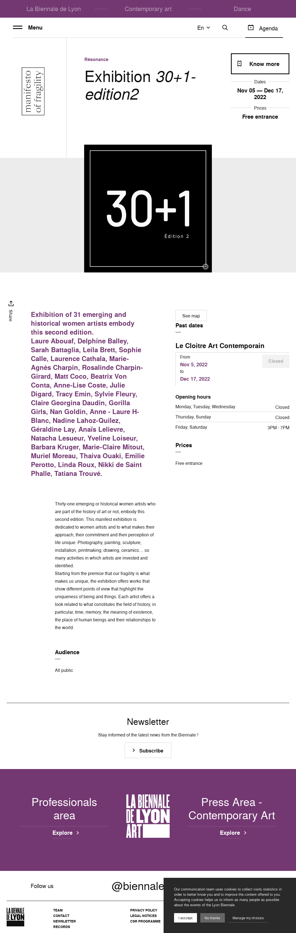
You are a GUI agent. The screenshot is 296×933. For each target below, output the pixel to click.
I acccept (185, 918)
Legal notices (143, 915)
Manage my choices (248, 918)
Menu (27, 27)
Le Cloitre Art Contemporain (220, 345)
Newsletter (64, 921)
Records (61, 926)
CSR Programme (145, 921)
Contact (61, 915)
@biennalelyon (148, 885)
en (204, 27)
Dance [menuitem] (242, 8)
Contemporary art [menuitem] (148, 8)
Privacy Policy (143, 910)
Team (58, 910)
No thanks (212, 918)
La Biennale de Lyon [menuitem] (53, 8)
